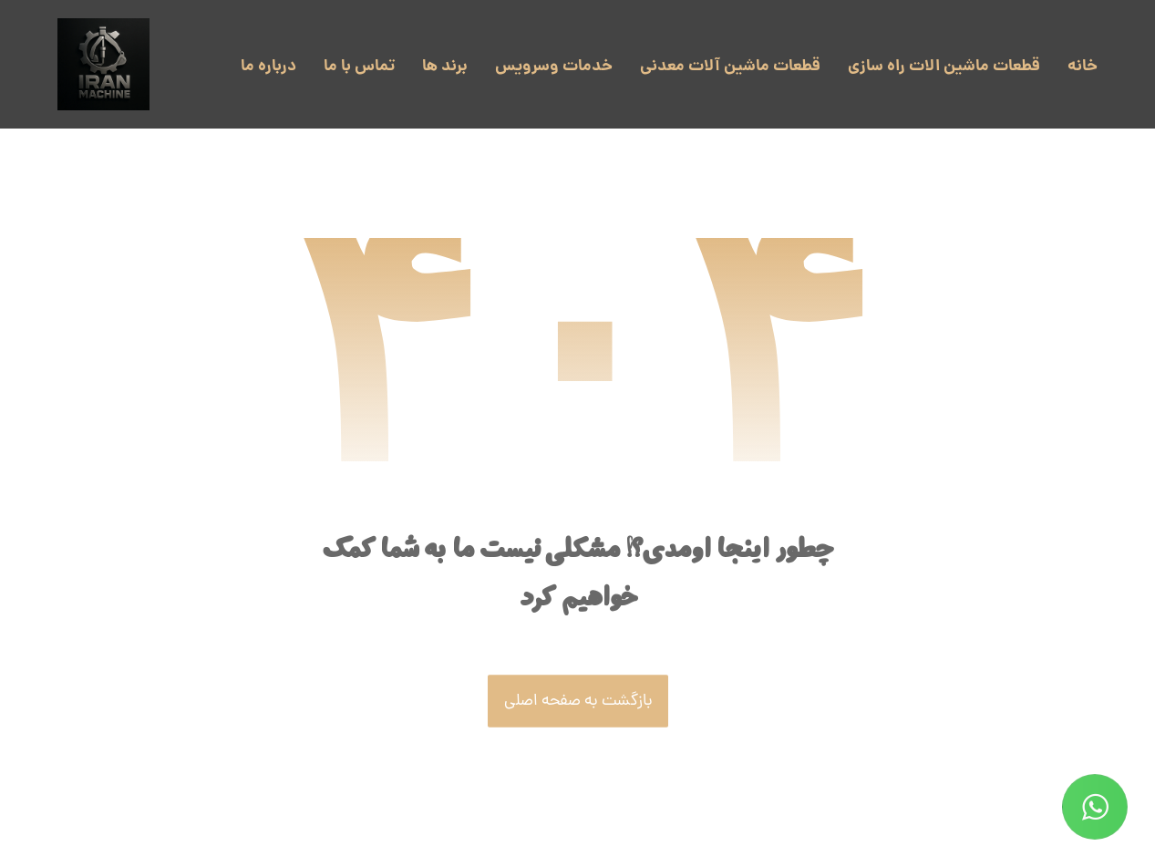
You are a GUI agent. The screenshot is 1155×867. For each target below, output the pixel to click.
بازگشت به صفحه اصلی (578, 701)
